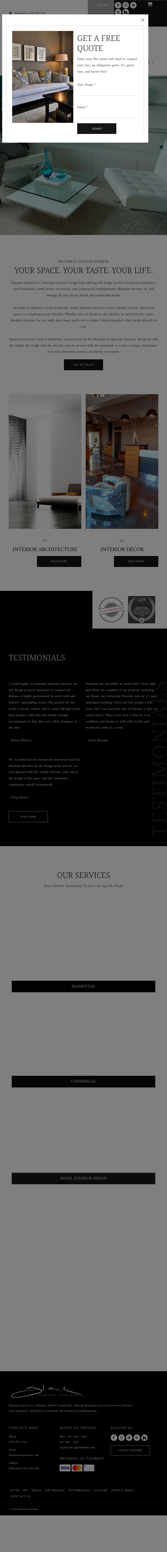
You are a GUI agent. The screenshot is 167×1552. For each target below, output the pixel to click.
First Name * (86, 85)
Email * (82, 107)
